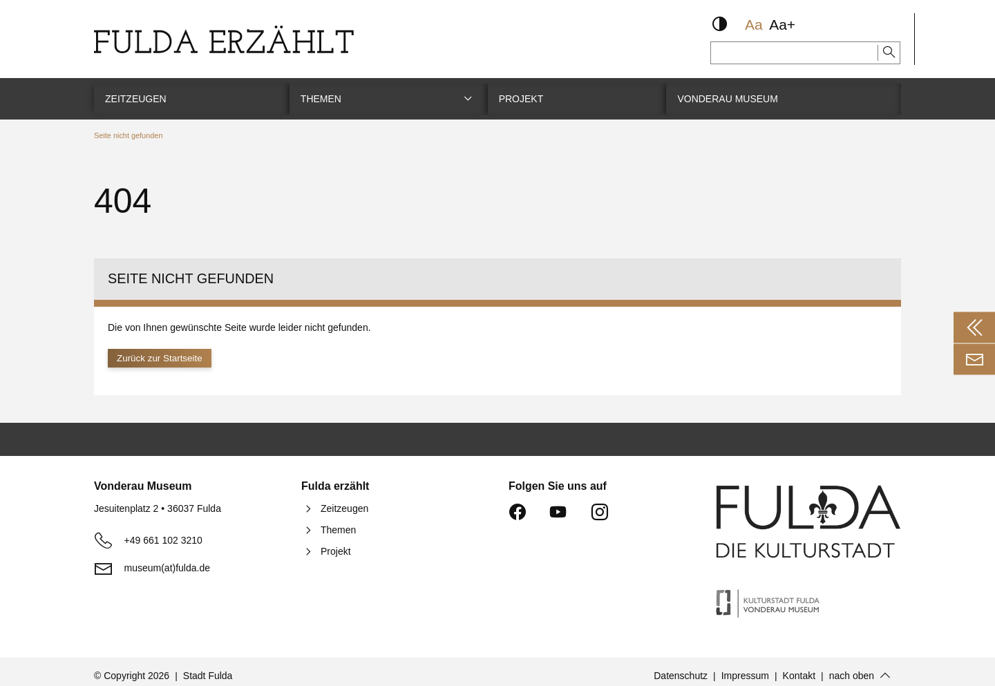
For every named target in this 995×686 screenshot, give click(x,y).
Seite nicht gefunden (128, 126)
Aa (754, 24)
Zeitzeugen (344, 500)
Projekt (336, 543)
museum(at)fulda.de (167, 559)
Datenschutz (681, 667)
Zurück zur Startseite (161, 349)
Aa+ (782, 24)
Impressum (745, 667)
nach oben (851, 667)
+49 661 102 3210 (163, 531)
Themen (338, 521)
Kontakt (799, 667)
